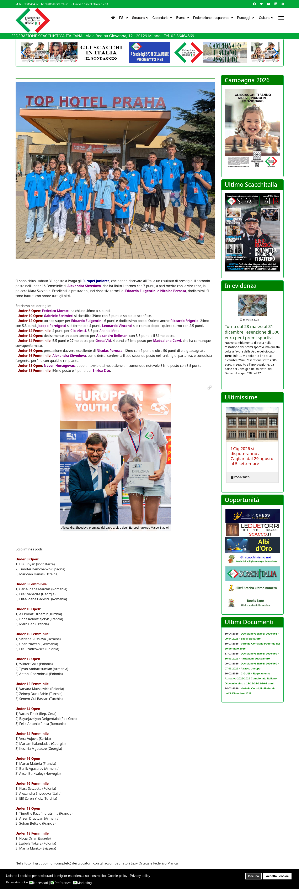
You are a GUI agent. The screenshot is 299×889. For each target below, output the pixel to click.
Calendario (161, 18)
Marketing (84, 883)
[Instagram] (282, 4)
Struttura (138, 18)
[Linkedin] (275, 4)
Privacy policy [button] (140, 876)
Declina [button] (253, 876)
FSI (121, 18)
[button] (275, 52)
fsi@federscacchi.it (56, 4)
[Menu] (281, 18)
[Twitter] (261, 4)
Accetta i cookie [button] (277, 876)
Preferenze (62, 883)
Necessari (40, 883)
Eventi (180, 18)
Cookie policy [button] (117, 876)
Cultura (264, 18)
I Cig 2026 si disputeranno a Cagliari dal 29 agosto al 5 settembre (252, 456)
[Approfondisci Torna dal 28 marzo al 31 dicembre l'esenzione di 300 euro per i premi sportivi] (252, 305)
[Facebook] (254, 4)
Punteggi (243, 18)
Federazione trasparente (211, 18)
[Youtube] (268, 4)
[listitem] (252, 335)
